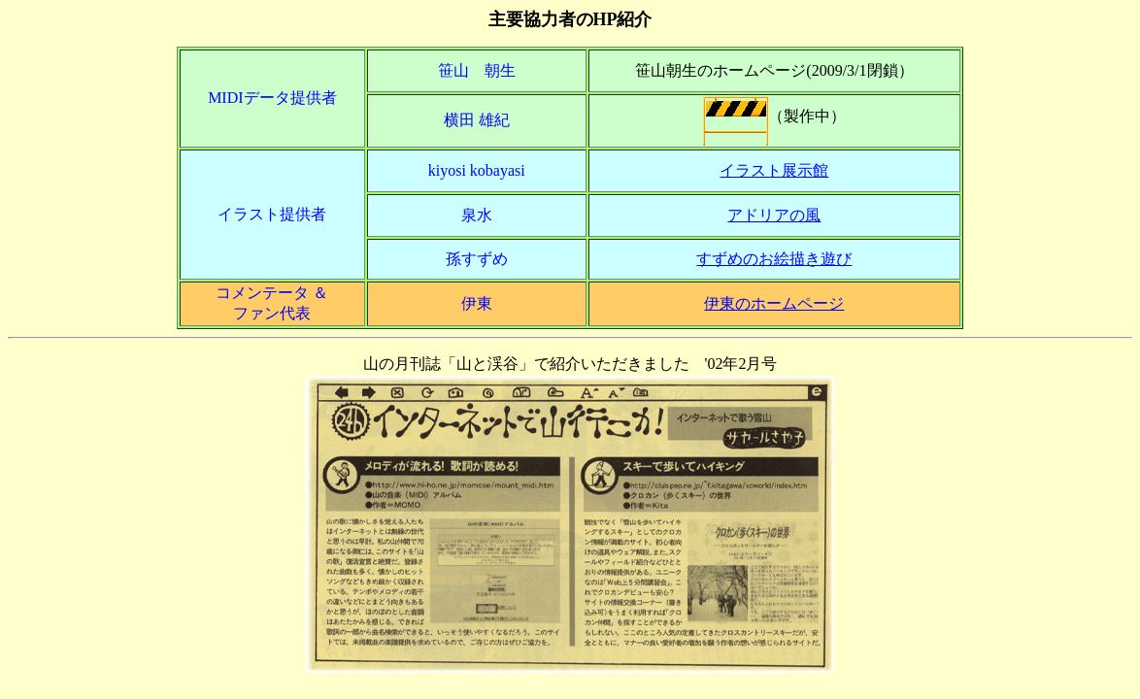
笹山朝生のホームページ (720, 70)
